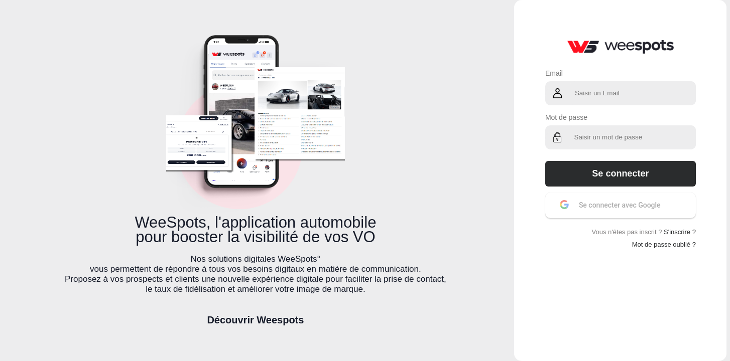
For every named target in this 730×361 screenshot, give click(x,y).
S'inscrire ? (680, 232)
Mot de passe (566, 117)
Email (554, 73)
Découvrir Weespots (255, 319)
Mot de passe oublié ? (664, 244)
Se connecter (620, 173)
